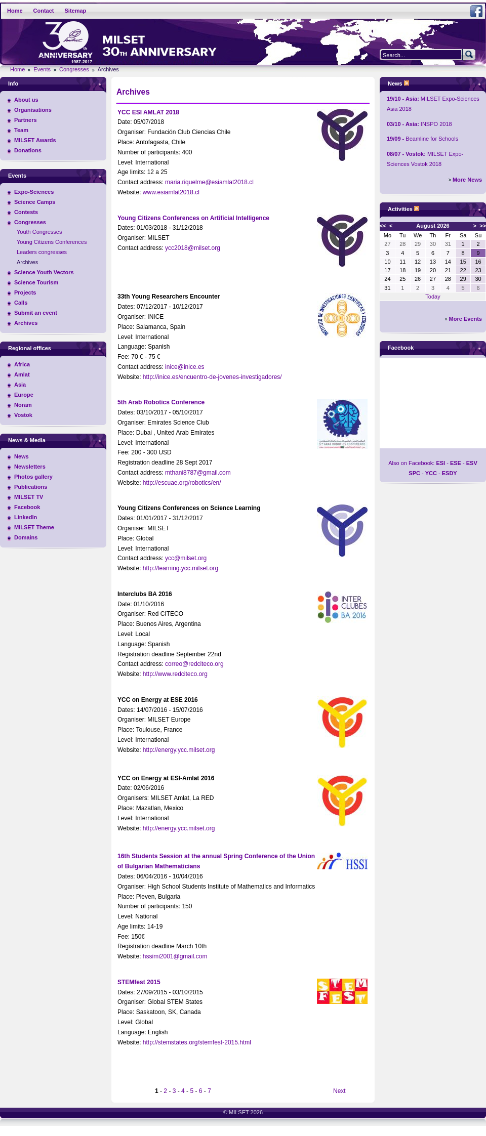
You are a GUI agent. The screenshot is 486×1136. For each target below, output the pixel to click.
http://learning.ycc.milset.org (180, 568)
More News (467, 180)
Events (42, 69)
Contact (43, 11)
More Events (465, 319)
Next (339, 1091)
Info (13, 83)
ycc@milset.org (186, 558)
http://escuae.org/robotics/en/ (182, 482)
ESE (455, 463)
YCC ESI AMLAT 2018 (148, 112)
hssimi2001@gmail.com (175, 956)
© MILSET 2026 (243, 1112)
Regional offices (29, 348)
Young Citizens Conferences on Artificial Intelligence (193, 218)
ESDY (449, 473)
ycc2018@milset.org (192, 247)
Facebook (401, 348)
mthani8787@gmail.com (198, 472)
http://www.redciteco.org (175, 674)
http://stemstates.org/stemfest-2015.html (197, 1042)
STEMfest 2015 (138, 982)
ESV (471, 463)
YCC (431, 473)
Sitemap (76, 11)
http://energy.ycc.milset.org (179, 749)
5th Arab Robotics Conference (161, 402)
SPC (414, 473)
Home (15, 11)
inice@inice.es (185, 366)
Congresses (74, 69)
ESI (440, 463)
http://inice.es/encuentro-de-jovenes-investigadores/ (212, 377)
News (395, 83)
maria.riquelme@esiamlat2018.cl (209, 182)
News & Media (27, 440)
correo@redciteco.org (194, 663)
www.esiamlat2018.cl (171, 192)
